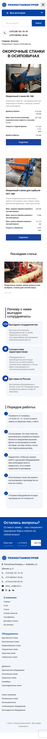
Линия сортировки (9, 694)
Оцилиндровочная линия (11, 685)
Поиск (38, 23)
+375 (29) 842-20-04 (18, 35)
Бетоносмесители (9, 702)
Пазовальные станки (10, 698)
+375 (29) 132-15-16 (18, 31)
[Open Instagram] (6, 590)
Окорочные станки (9, 677)
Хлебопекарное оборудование (14, 706)
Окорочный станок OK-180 (20, 96)
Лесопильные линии (10, 674)
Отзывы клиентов (10, 613)
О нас (6, 605)
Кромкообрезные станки (11, 645)
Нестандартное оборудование (13, 710)
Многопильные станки (10, 641)
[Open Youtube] (10, 590)
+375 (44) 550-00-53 (14, 581)
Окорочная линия (8, 653)
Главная (7, 601)
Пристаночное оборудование (13, 670)
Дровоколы (6, 666)
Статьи (6, 609)
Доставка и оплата (11, 620)
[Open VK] (13, 590)
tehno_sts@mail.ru (13, 586)
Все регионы (8, 624)
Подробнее (23, 142)
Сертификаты (9, 617)
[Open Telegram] (3, 590)
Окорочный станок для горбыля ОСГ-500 (23, 192)
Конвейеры (6, 681)
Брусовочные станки (10, 637)
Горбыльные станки (9, 657)
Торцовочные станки (10, 649)
